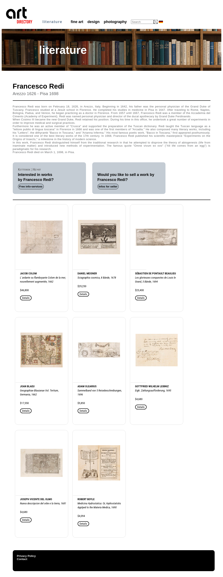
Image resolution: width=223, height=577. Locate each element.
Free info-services (30, 186)
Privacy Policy (26, 556)
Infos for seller (108, 186)
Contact (22, 559)
